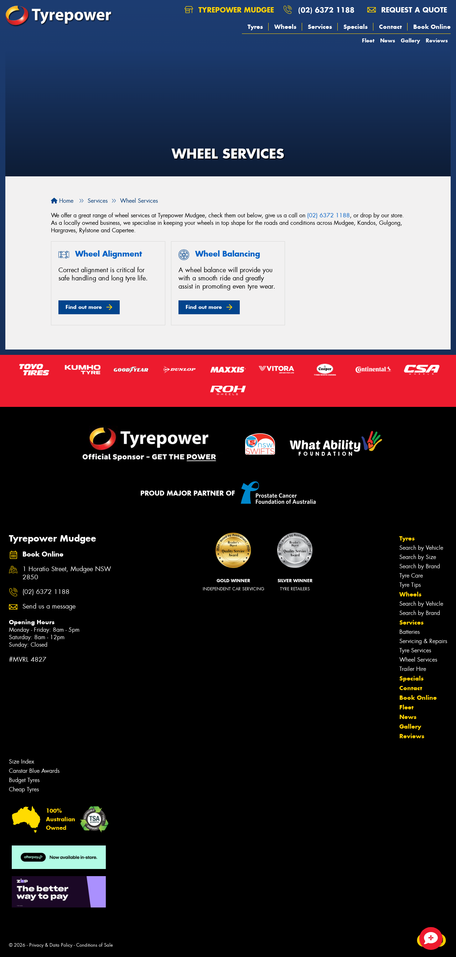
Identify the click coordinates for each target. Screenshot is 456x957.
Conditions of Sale (94, 945)
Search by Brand (419, 566)
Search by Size (417, 557)
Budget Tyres (24, 780)
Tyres (255, 27)
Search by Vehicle (421, 548)
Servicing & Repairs (423, 641)
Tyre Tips (410, 585)
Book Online (432, 27)
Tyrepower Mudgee (229, 9)
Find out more (84, 307)
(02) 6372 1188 (326, 9)
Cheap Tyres (24, 789)
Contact (390, 27)
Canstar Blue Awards (34, 771)
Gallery (410, 40)
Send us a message (49, 606)
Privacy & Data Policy (50, 945)
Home (62, 201)
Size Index (21, 761)
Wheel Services (418, 659)
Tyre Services (415, 650)
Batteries (409, 632)
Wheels (285, 27)
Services (320, 27)
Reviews (437, 40)
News (387, 40)
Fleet (368, 40)
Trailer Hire (412, 669)
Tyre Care (411, 575)
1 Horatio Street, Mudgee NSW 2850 (66, 573)
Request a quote (407, 9)
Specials (355, 27)
